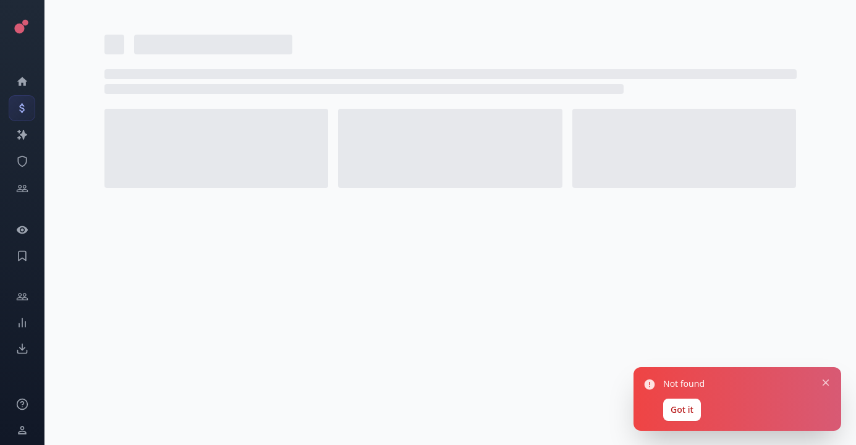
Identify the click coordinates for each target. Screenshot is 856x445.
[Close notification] (826, 381)
